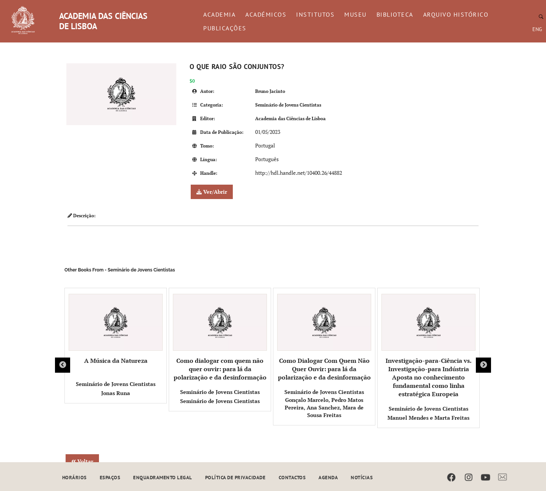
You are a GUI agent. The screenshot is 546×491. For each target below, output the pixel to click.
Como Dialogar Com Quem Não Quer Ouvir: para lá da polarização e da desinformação (324, 337)
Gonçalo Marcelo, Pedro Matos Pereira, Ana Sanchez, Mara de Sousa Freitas (324, 407)
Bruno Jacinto (270, 91)
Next (483, 365)
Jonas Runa (115, 393)
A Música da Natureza (116, 329)
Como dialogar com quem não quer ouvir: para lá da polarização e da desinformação (220, 337)
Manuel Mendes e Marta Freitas (428, 417)
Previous (62, 365)
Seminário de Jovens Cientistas (288, 105)
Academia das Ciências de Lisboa (290, 118)
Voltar (82, 461)
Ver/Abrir (211, 191)
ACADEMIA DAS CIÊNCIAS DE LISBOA (103, 21)
